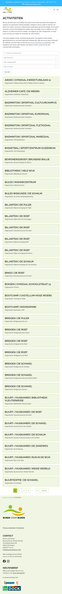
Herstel (7, 72)
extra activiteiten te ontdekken (40, 42)
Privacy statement (9, 528)
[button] (54, 10)
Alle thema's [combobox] (8, 58)
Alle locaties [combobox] (8, 67)
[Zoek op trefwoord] (32, 53)
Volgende (44, 490)
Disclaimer (20, 528)
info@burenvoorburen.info (33, 4)
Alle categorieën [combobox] (10, 62)
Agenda (10, 497)
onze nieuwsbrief (19, 573)
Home (5, 497)
